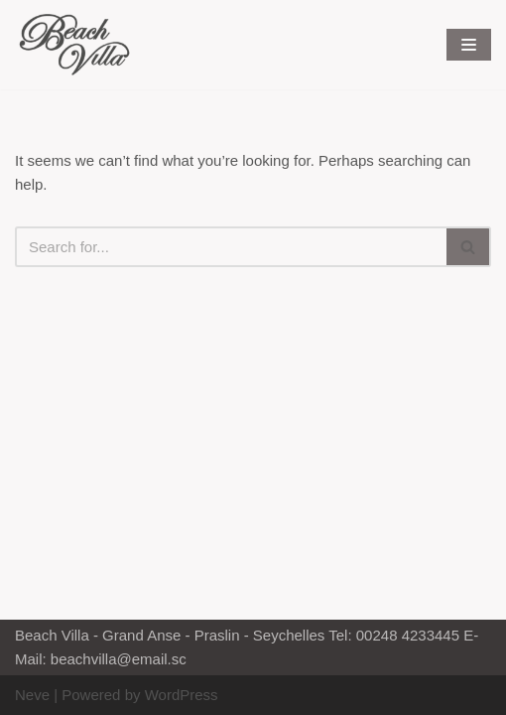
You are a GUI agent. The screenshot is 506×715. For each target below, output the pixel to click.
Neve (32, 694)
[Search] (230, 246)
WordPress (181, 694)
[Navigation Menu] (468, 45)
